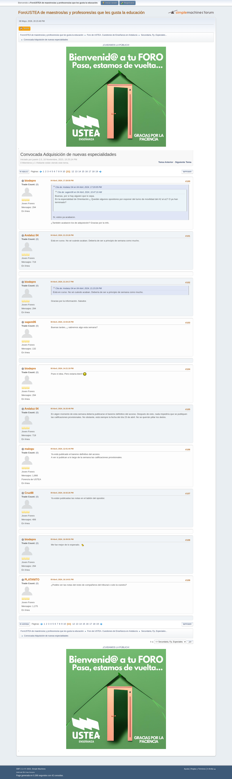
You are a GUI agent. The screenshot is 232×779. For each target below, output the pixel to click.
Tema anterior (165, 162)
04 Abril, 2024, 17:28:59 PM (62, 181)
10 (64, 171)
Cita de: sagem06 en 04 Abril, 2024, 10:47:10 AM (80, 192)
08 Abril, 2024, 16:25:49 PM (62, 409)
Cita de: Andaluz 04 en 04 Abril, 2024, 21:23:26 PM (79, 288)
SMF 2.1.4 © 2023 (23, 769)
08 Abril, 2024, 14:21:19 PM (62, 368)
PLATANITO (32, 579)
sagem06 (30, 322)
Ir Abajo (24, 172)
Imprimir (187, 172)
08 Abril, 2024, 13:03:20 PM (62, 322)
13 (76, 171)
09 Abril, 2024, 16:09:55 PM (62, 539)
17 (90, 171)
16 (86, 171)
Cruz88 (29, 492)
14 (79, 171)
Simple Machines (39, 769)
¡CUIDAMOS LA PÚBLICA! (116, 45)
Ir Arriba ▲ (211, 769)
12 (73, 171)
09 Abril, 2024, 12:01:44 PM (62, 449)
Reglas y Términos (198, 769)
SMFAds (19, 772)
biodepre (30, 180)
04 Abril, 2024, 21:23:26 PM (62, 235)
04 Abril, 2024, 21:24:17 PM (62, 282)
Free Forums (30, 772)
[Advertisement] (203, 201)
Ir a (151, 642)
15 (83, 171)
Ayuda (186, 769)
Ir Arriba (24, 624)
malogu (29, 448)
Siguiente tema (183, 162)
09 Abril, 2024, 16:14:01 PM (62, 579)
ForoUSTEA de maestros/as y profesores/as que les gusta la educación (81, 12)
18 (93, 171)
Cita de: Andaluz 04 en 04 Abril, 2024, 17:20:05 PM (79, 187)
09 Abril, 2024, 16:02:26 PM (62, 493)
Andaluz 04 (31, 235)
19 (96, 171)
